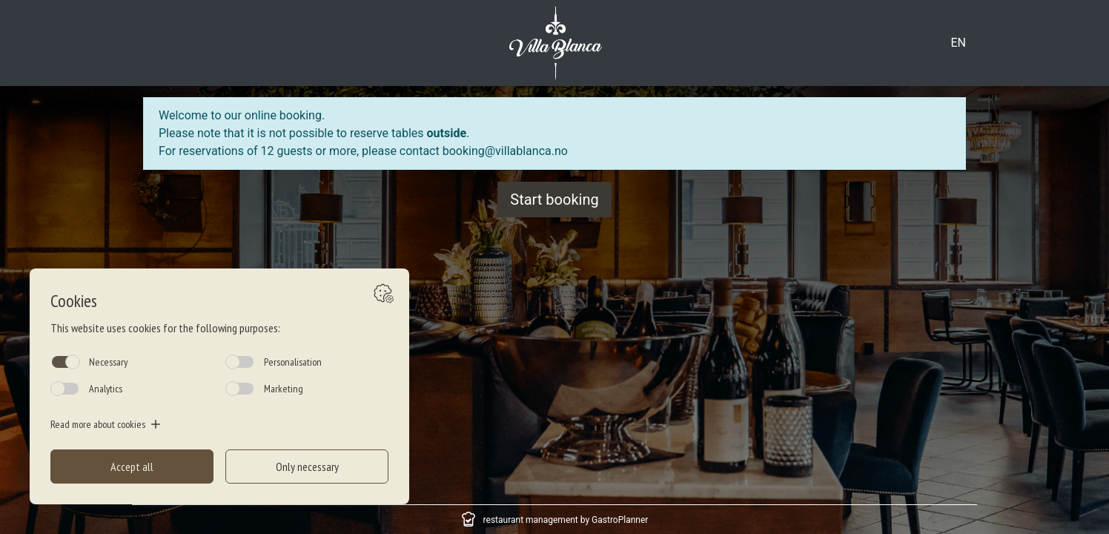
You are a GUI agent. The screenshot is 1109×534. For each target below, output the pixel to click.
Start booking (554, 199)
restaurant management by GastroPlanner (566, 520)
